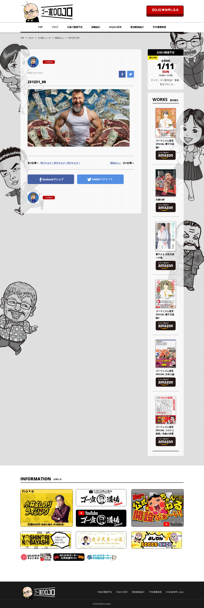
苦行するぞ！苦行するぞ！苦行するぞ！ (60, 162)
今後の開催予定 (75, 27)
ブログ (54, 27)
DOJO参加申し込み (175, 591)
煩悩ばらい (115, 162)
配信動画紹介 (137, 27)
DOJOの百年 (115, 27)
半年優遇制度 (159, 27)
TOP (40, 27)
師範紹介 (95, 27)
